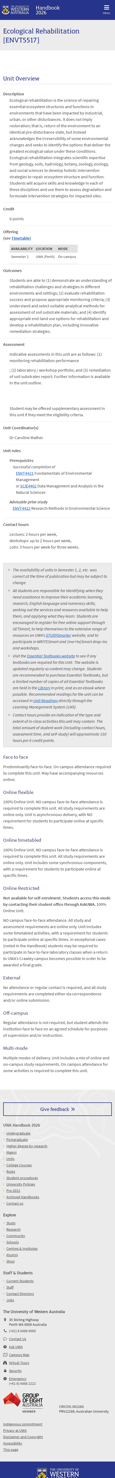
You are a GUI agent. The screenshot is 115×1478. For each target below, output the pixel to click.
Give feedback (54, 1109)
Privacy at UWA (15, 1430)
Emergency (17, 1378)
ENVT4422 (21, 508)
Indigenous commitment (22, 1424)
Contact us (14, 1203)
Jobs (10, 1300)
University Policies (20, 1184)
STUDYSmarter (58, 635)
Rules (10, 1171)
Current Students (20, 1281)
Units (10, 1158)
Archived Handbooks (22, 1197)
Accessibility (12, 1443)
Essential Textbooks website (51, 656)
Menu (106, 9)
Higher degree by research (26, 1146)
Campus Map (19, 1354)
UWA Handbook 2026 (21, 1124)
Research (13, 1229)
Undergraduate (18, 1133)
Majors (11, 1152)
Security (15, 1370)
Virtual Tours (19, 1362)
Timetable (20, 238)
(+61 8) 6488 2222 (22, 1383)
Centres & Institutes (22, 1248)
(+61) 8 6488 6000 (22, 1330)
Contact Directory (20, 1293)
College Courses (19, 1165)
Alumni (12, 1254)
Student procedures (22, 1177)
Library (44, 687)
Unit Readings (45, 700)
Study (11, 1223)
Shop (10, 1261)
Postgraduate (17, 1139)
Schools (12, 1242)
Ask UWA (16, 1346)
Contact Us (17, 1338)
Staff (10, 1287)
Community (15, 1235)
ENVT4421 (25, 473)
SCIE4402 (28, 486)
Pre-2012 (13, 1190)
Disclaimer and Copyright (23, 1436)
